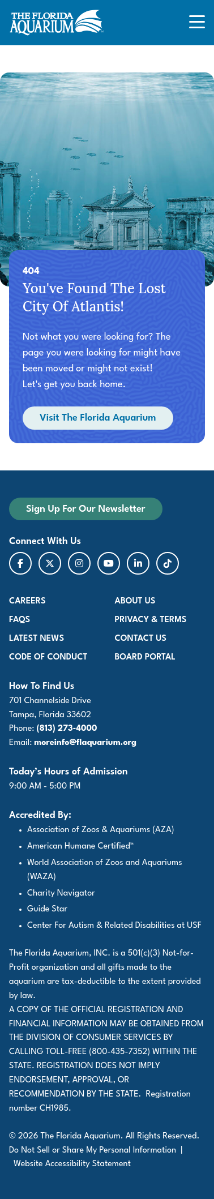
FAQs (19, 620)
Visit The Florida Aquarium (98, 418)
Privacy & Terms (151, 620)
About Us (135, 601)
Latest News (36, 639)
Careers (27, 601)
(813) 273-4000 (67, 729)
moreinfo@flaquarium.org (85, 743)
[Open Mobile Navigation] (197, 23)
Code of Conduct (48, 657)
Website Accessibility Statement (72, 1164)
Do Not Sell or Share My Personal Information (92, 1150)
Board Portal (145, 657)
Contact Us (140, 639)
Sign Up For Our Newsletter (94, 508)
